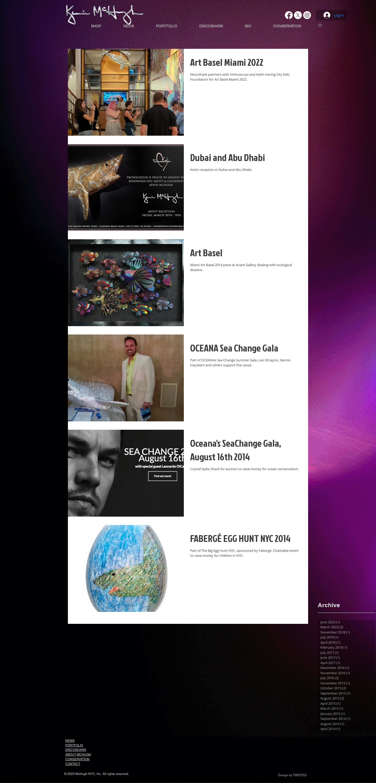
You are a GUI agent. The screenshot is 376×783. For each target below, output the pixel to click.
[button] (322, 25)
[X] (298, 15)
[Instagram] (307, 15)
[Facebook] (289, 15)
